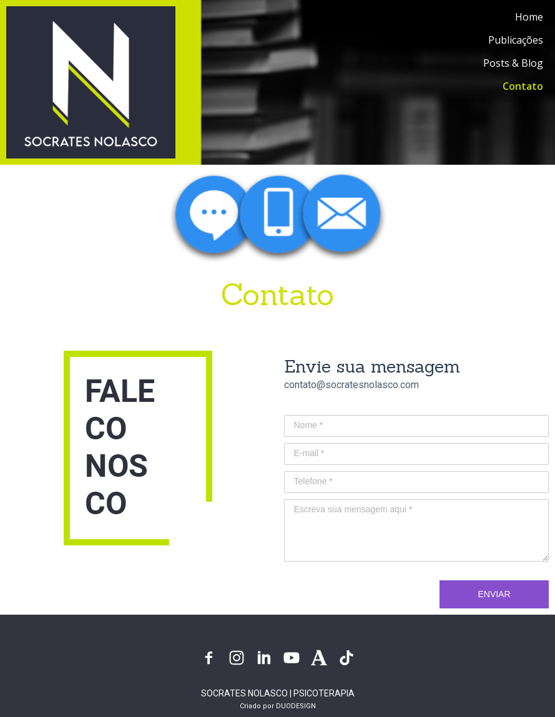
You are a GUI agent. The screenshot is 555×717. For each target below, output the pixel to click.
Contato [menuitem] (523, 86)
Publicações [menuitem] (515, 40)
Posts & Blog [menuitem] (513, 63)
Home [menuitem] (529, 17)
